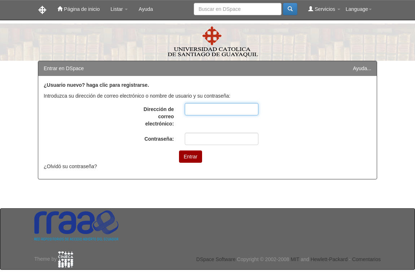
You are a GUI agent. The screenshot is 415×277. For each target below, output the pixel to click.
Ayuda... (362, 68)
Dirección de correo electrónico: (159, 116)
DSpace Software (216, 259)
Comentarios (366, 259)
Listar (119, 9)
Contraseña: (159, 139)
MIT (294, 259)
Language (359, 9)
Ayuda (146, 9)
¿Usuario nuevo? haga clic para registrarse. (96, 85)
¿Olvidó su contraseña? (70, 166)
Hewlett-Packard (329, 259)
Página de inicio (78, 9)
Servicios (324, 9)
